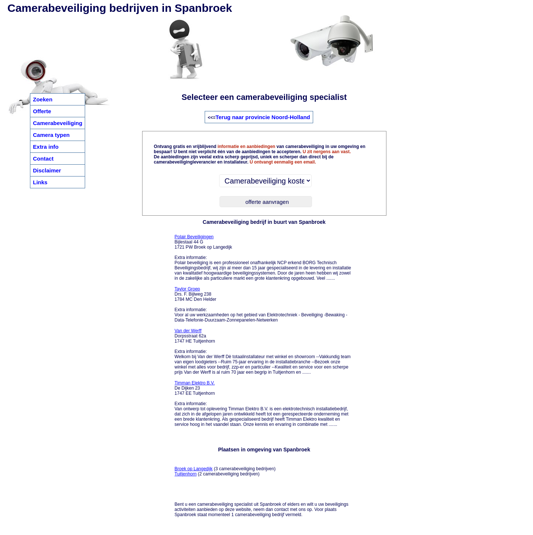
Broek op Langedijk (194, 468)
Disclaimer (47, 170)
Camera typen (51, 135)
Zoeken (43, 99)
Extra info (45, 147)
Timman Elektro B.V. (195, 383)
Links (40, 182)
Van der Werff (188, 330)
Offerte (42, 111)
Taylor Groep (187, 289)
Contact (43, 158)
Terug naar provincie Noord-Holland (262, 117)
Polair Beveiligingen (194, 236)
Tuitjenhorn (186, 474)
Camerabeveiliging (57, 123)
